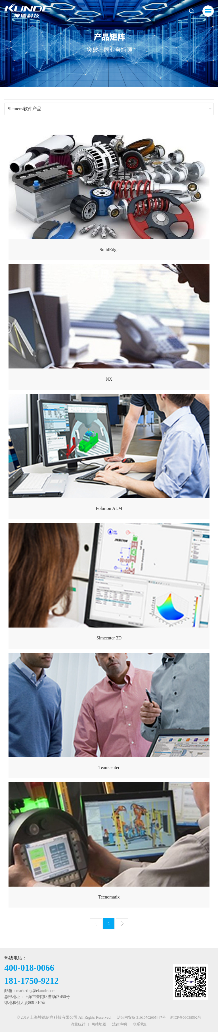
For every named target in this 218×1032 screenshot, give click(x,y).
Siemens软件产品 (24, 108)
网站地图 (98, 1024)
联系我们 (140, 1024)
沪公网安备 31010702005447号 (141, 1017)
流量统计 (78, 1024)
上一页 (96, 923)
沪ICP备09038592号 (185, 1017)
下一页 (122, 923)
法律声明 (119, 1024)
